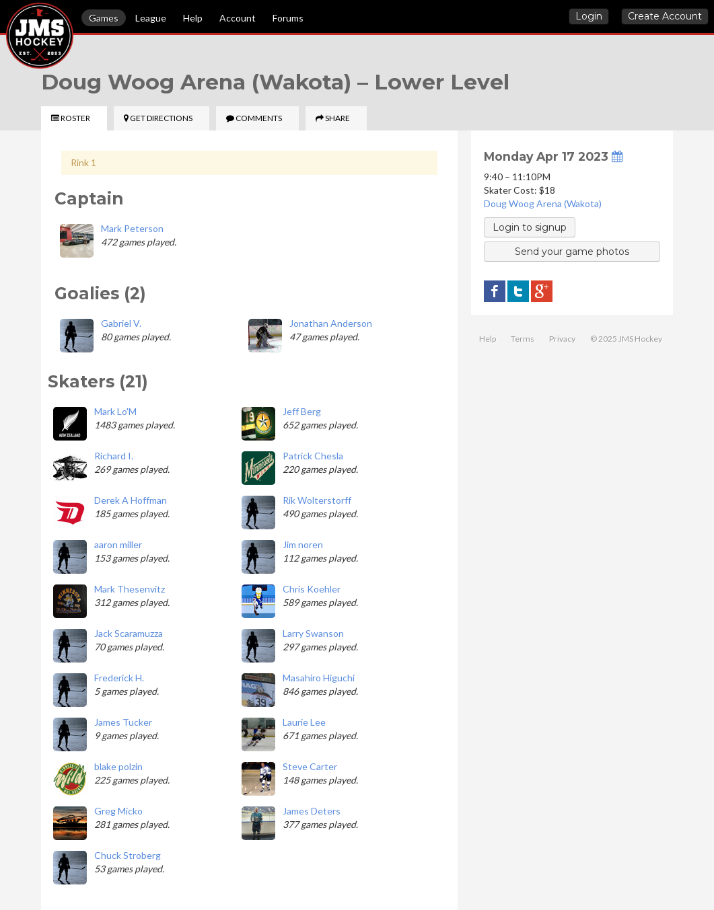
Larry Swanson (313, 633)
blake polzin (118, 766)
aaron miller (118, 544)
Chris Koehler (312, 589)
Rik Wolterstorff (317, 500)
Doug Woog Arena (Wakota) (543, 203)
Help (193, 18)
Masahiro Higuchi (319, 677)
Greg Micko (118, 811)
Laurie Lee (304, 722)
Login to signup (530, 227)
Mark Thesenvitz (129, 589)
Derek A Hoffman (130, 500)
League (150, 18)
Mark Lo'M (115, 411)
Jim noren (303, 544)
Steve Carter (310, 766)
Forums (288, 18)
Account (237, 18)
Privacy (562, 339)
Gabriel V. (121, 323)
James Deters (312, 811)
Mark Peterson (132, 228)
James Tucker (123, 722)
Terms (522, 339)
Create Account (665, 16)
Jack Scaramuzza (128, 633)
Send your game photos (572, 251)
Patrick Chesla (313, 455)
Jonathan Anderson (330, 323)
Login (588, 16)
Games (103, 18)
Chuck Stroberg (127, 855)
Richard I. (113, 455)
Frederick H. (119, 677)
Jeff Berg (302, 411)
